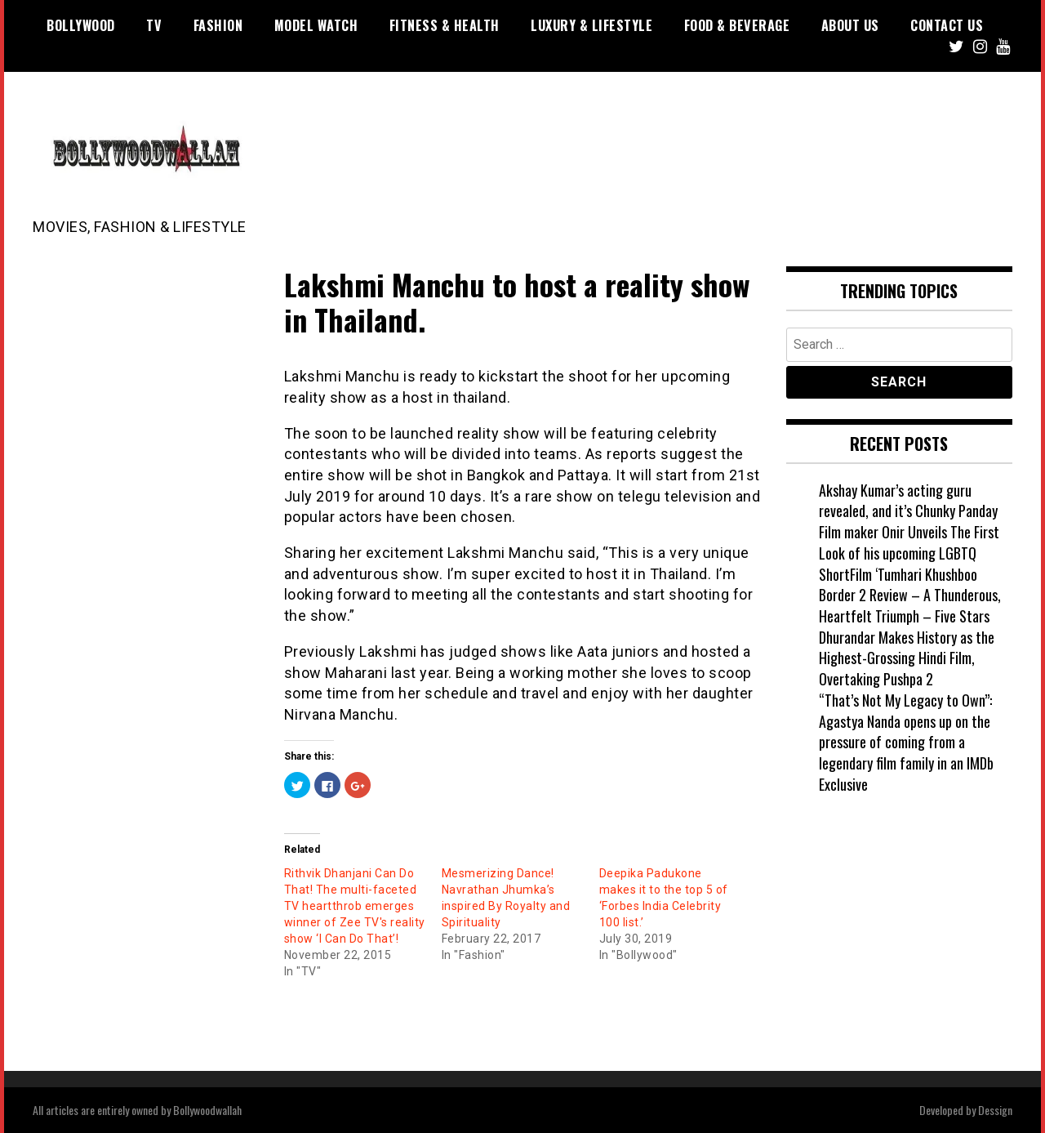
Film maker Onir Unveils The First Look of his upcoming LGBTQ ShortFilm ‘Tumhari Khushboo (909, 552)
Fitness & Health (444, 25)
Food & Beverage (737, 25)
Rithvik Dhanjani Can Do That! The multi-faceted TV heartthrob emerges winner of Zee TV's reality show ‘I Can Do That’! (354, 906)
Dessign (995, 1109)
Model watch (316, 25)
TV (154, 25)
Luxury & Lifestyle (591, 25)
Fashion (218, 25)
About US (850, 25)
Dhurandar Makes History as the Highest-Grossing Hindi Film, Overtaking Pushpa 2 (906, 658)
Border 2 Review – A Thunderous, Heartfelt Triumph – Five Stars (910, 605)
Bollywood (81, 25)
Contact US (946, 25)
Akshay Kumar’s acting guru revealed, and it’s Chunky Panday (908, 501)
